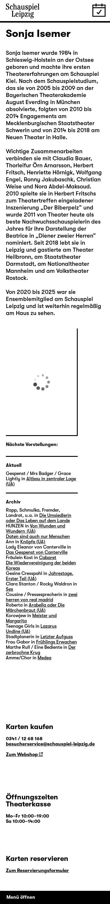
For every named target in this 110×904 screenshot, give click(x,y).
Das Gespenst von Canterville (36, 552)
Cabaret (47, 557)
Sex (9, 589)
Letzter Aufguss (56, 636)
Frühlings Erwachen (56, 642)
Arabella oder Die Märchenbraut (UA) (35, 607)
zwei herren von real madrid (41, 597)
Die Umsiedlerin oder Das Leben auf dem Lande (38, 518)
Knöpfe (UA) (32, 541)
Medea (44, 657)
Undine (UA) (18, 631)
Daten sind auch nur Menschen (38, 536)
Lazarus (48, 626)
